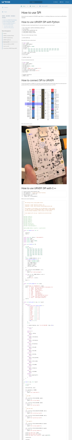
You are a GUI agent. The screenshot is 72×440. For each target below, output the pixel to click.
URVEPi (8, 15)
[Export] (10, 11)
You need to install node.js (8, 26)
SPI (3, 15)
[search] (36, 2)
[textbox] (45, 30)
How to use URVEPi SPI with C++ (9, 23)
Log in (67, 1)
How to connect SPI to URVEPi (9, 21)
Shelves (56, 1)
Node (3, 17)
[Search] (30, 2)
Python (13, 15)
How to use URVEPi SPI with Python (10, 19)
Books (61, 1)
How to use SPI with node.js (8, 24)
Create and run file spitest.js (9, 27)
